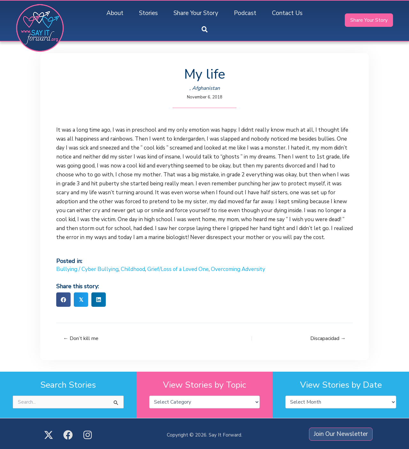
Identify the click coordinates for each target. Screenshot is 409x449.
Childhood (133, 269)
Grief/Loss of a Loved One (179, 269)
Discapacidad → (328, 338)
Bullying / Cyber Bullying (87, 269)
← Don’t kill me (80, 338)
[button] (204, 30)
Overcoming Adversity (239, 269)
